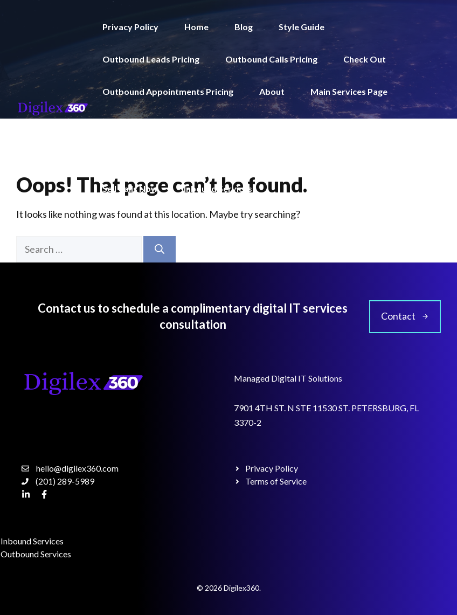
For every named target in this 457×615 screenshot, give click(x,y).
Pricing (313, 156)
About (272, 91)
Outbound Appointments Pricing (167, 91)
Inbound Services (218, 188)
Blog (243, 27)
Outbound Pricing (317, 124)
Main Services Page (348, 91)
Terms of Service (239, 156)
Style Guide (301, 27)
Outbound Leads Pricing (150, 59)
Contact (239, 124)
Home (196, 27)
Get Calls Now (380, 156)
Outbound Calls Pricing (271, 59)
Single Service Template (149, 124)
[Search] (159, 249)
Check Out (364, 59)
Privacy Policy (130, 27)
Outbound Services (141, 156)
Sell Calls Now (130, 188)
